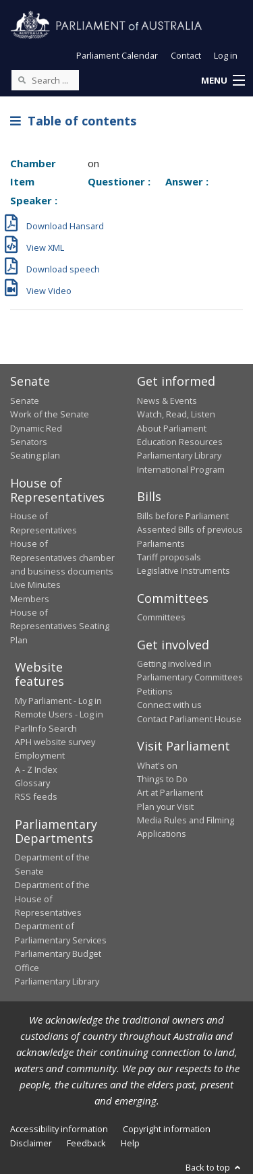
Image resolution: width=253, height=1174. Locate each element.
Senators (28, 442)
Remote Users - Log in (59, 714)
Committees (161, 617)
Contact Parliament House (189, 719)
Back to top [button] (214, 1167)
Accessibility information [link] (59, 1129)
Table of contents (73, 121)
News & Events (167, 400)
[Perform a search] (21, 79)
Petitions (155, 691)
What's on (157, 765)
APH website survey (55, 742)
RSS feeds (36, 796)
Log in (225, 55)
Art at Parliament (170, 792)
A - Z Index (36, 769)
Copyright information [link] (166, 1129)
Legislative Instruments (183, 570)
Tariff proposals (169, 557)
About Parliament (171, 428)
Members (29, 599)
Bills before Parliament (183, 516)
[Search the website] (45, 80)
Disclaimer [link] (31, 1143)
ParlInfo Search (46, 728)
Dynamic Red (36, 428)
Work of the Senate (49, 414)
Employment (40, 755)
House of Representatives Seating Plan (59, 626)
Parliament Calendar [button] (117, 55)
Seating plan (35, 455)
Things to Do (162, 779)
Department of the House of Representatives (52, 898)
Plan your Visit (165, 806)
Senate (24, 400)
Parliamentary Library (179, 455)
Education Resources (180, 442)
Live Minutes (35, 585)
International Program (181, 469)
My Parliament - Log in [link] (58, 701)
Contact (186, 55)
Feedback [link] (86, 1143)
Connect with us (169, 705)
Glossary (32, 783)
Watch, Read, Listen (176, 414)
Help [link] (130, 1143)
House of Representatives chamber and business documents (62, 557)
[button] (222, 80)
